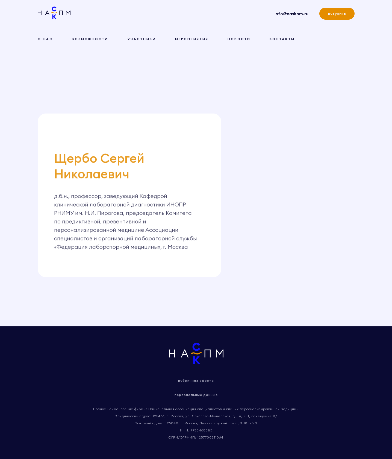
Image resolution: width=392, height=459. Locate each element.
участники (141, 39)
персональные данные (196, 395)
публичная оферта (196, 380)
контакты (282, 39)
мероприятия (191, 39)
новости (239, 39)
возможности (90, 39)
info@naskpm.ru (291, 13)
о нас (45, 39)
